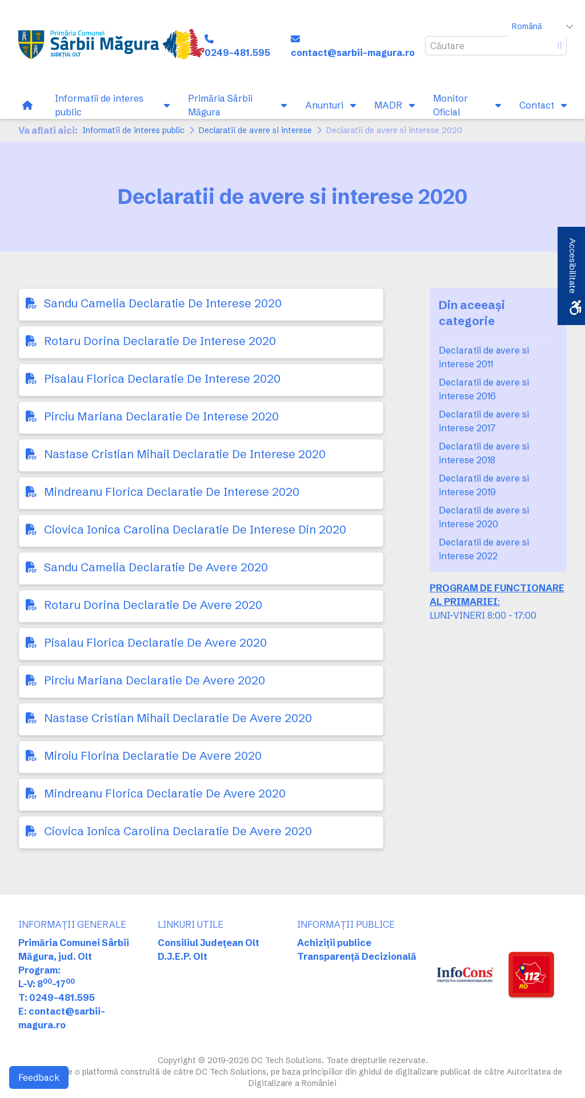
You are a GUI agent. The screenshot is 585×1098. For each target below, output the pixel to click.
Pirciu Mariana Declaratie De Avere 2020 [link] (154, 680)
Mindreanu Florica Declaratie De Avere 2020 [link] (165, 793)
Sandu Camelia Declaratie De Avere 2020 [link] (156, 567)
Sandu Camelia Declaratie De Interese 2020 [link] (163, 303)
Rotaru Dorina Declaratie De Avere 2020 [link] (153, 605)
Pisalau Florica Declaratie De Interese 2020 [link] (162, 378)
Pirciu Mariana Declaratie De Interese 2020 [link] (161, 416)
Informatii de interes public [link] (133, 130)
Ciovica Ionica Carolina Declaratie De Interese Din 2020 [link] (195, 529)
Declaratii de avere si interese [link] (255, 130)
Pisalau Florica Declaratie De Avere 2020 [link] (155, 642)
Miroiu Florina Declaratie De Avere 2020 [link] (153, 755)
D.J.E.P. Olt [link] (182, 956)
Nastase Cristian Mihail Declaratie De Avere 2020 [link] (178, 718)
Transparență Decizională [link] (356, 956)
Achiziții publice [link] (334, 942)
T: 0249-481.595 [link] (56, 997)
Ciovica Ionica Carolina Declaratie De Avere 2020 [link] (178, 831)
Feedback (38, 1077)
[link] (111, 45)
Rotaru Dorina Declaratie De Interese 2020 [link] (160, 341)
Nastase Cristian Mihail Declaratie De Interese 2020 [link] (185, 454)
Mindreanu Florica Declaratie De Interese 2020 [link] (171, 491)
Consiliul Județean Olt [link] (208, 942)
